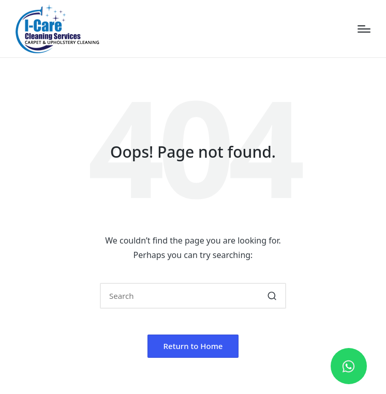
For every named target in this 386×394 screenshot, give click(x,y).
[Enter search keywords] (193, 296)
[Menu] (364, 29)
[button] (271, 296)
